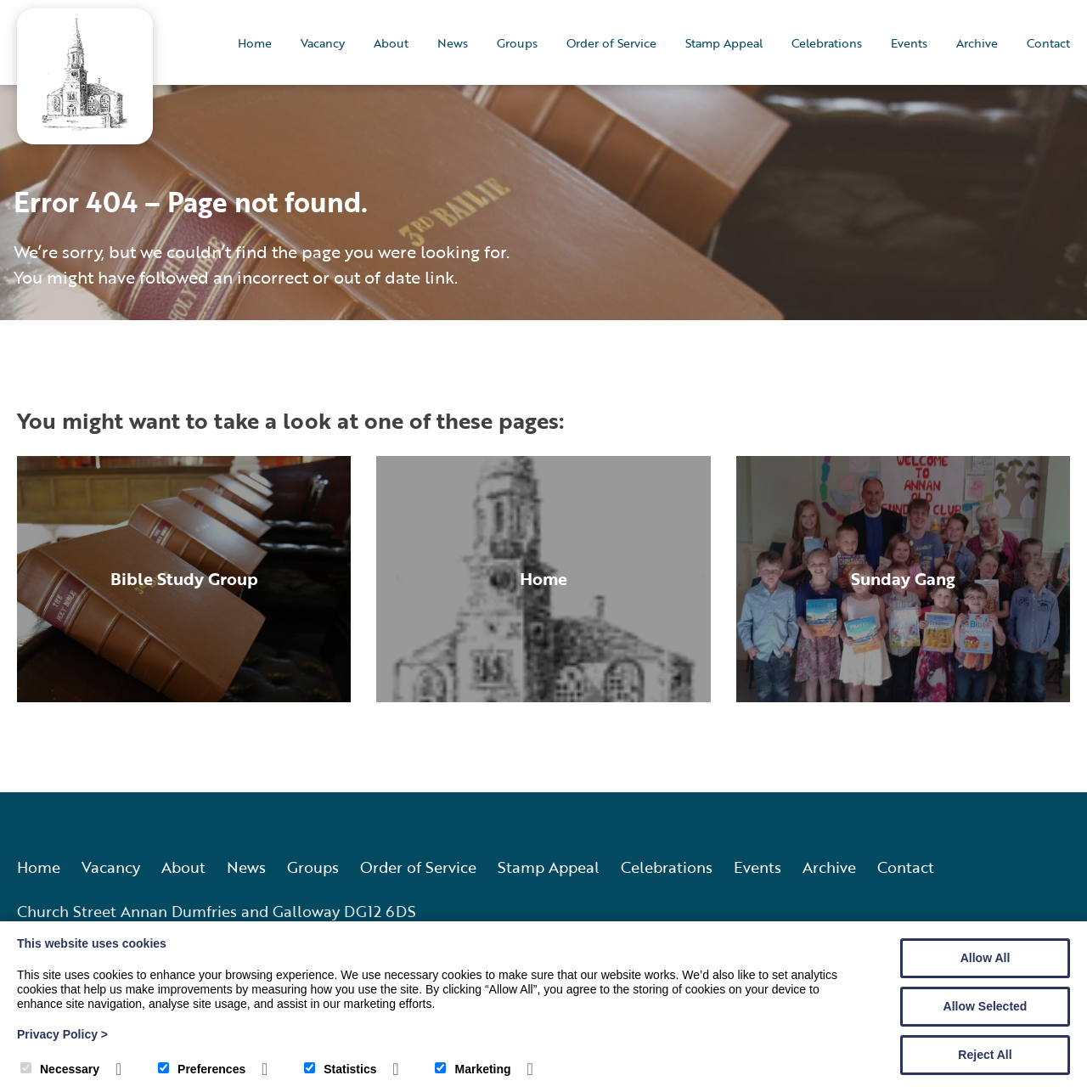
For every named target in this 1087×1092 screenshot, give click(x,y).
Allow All (985, 958)
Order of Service (611, 43)
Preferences (201, 1069)
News (452, 43)
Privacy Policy (62, 1034)
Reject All (984, 1054)
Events (909, 43)
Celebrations (826, 43)
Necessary (59, 1069)
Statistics (340, 1069)
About (391, 43)
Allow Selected (985, 1006)
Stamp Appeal (724, 43)
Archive (977, 43)
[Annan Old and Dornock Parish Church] (84, 125)
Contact (1048, 43)
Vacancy (323, 43)
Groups (517, 43)
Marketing (472, 1069)
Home (255, 43)
